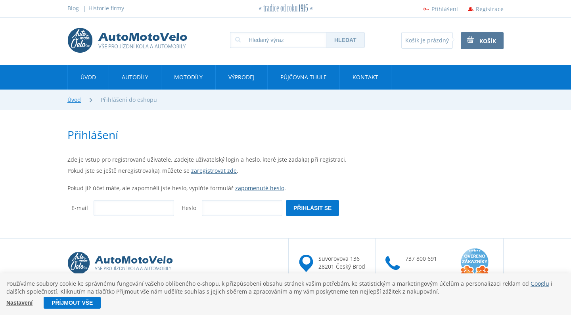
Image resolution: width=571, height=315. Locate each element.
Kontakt (365, 77)
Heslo (189, 208)
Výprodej (241, 77)
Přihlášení (444, 9)
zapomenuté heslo (259, 188)
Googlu (540, 283)
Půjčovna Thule (303, 77)
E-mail (79, 208)
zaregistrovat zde (214, 170)
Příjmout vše (72, 303)
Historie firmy (106, 8)
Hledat (345, 40)
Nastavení (19, 303)
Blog (73, 8)
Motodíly (188, 77)
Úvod (88, 77)
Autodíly (135, 77)
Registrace (490, 9)
